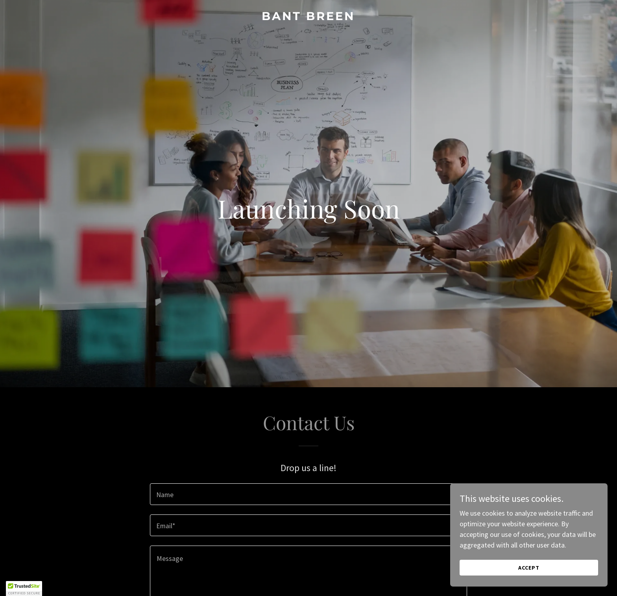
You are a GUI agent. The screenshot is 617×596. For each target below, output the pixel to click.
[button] (24, 588)
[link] (308, 17)
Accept (528, 567)
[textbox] (308, 494)
